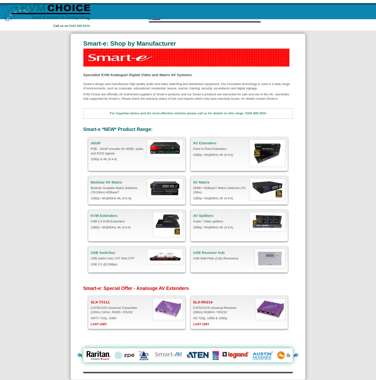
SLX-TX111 (100, 302)
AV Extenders (205, 143)
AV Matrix (201, 182)
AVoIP (96, 143)
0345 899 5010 (79, 26)
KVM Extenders (104, 216)
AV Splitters (203, 216)
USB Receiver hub (209, 253)
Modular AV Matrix (106, 182)
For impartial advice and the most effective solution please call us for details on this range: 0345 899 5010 (188, 113)
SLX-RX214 (202, 302)
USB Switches (103, 253)
